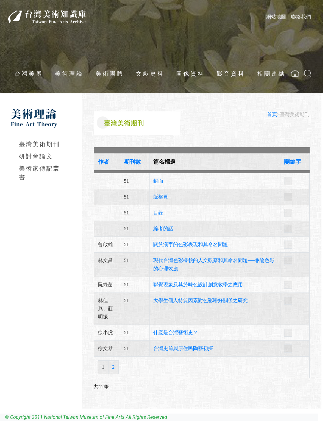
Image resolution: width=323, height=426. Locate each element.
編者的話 (163, 228)
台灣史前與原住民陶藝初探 (183, 348)
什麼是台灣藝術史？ (175, 332)
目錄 (158, 212)
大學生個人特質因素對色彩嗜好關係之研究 (200, 300)
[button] (307, 73)
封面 (158, 181)
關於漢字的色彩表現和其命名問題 (190, 244)
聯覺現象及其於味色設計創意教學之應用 (198, 284)
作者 (103, 162)
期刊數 (132, 162)
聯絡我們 (301, 17)
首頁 (272, 114)
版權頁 (160, 196)
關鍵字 (292, 162)
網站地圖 (276, 17)
